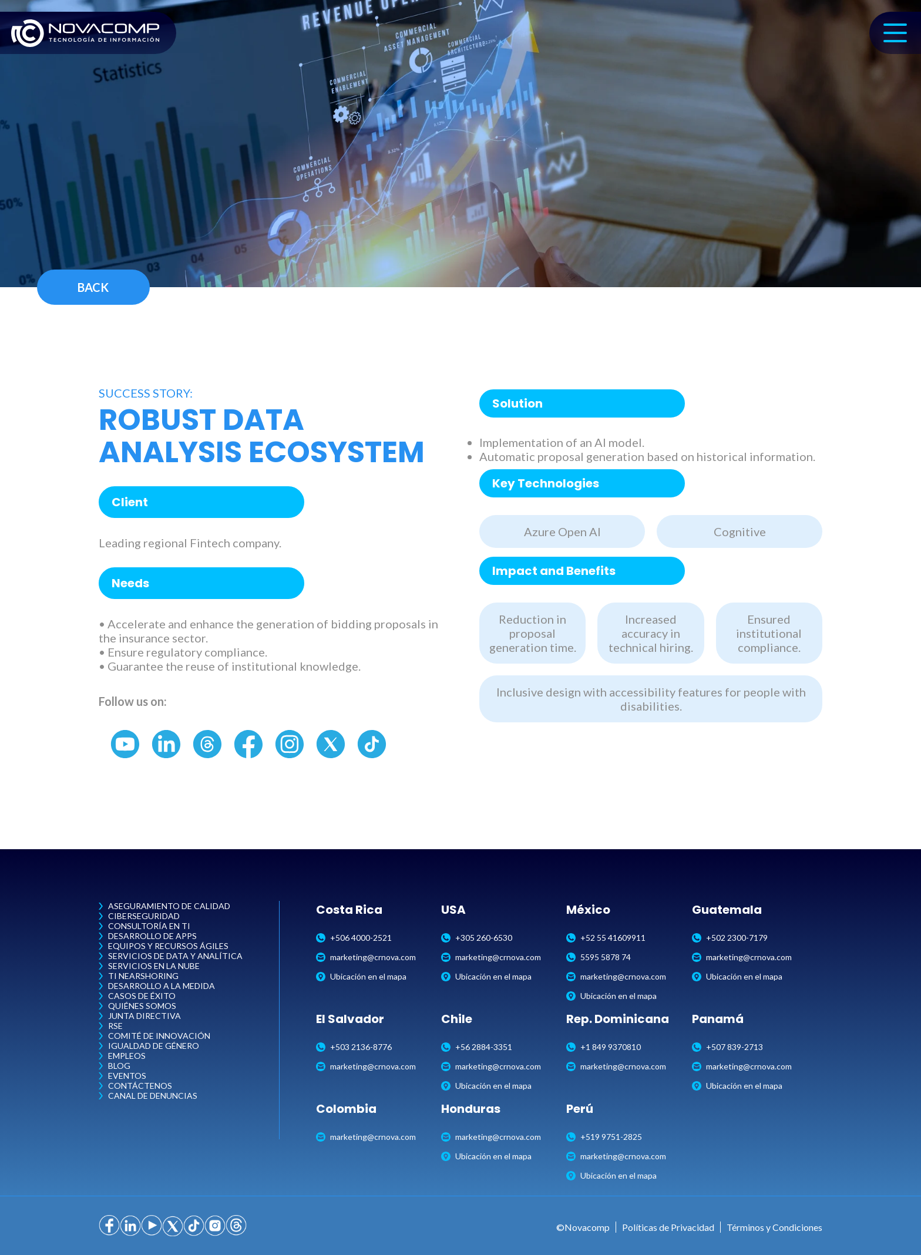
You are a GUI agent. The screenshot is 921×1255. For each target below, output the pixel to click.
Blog (119, 1066)
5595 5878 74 (598, 957)
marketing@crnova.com (366, 957)
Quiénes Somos (142, 1006)
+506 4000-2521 (354, 938)
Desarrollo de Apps (152, 936)
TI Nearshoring (143, 976)
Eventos (127, 1076)
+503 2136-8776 (354, 1047)
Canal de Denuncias (152, 1096)
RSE (115, 1026)
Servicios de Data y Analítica (175, 956)
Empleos (127, 1056)
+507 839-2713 (727, 1047)
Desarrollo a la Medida (161, 986)
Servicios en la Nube (154, 966)
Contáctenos (140, 1086)
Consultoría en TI (149, 926)
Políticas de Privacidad (668, 1227)
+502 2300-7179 (730, 938)
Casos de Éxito (142, 996)
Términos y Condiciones (774, 1227)
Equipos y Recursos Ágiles (168, 946)
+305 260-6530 (476, 938)
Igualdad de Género (153, 1046)
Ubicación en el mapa (361, 976)
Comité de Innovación (159, 1036)
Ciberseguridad (144, 916)
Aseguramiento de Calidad (169, 906)
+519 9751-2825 (604, 1137)
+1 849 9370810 (603, 1047)
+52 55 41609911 (606, 938)
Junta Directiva (144, 1016)
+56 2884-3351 (476, 1047)
